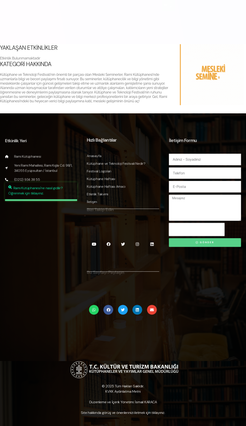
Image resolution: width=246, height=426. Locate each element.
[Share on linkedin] (136, 306)
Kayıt (51, 24)
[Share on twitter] (122, 306)
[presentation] (198, 231)
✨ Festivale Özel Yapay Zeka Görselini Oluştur (91, 20)
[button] (41, 204)
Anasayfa (14, 20)
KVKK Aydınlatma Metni (123, 391)
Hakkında (37, 20)
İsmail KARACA (146, 402)
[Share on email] (150, 306)
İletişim (87, 24)
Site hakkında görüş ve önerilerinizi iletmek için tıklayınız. (123, 412)
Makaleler (68, 24)
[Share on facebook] (109, 306)
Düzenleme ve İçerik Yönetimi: (111, 402)
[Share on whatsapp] (95, 306)
